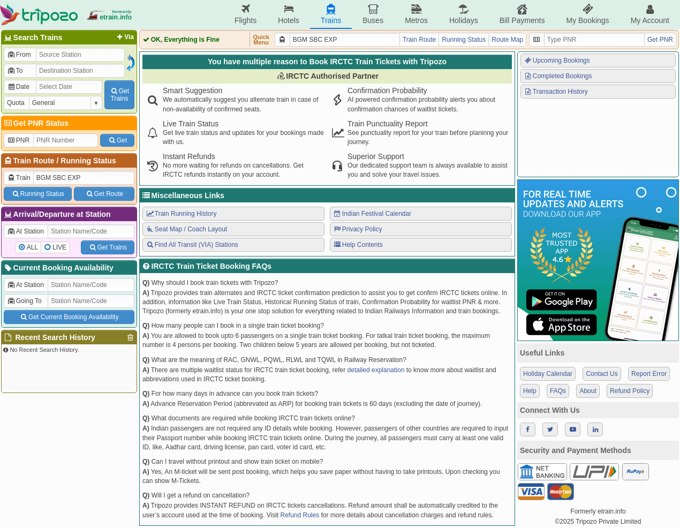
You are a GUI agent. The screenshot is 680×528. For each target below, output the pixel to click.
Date (18, 86)
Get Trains (107, 247)
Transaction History (556, 91)
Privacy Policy (357, 229)
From (19, 54)
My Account (650, 14)
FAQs (558, 391)
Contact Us (601, 374)
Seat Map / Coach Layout (186, 229)
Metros (416, 14)
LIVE (59, 247)
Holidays (463, 14)
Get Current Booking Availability (68, 317)
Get (117, 140)
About (587, 391)
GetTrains (119, 94)
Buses (372, 14)
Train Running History (181, 213)
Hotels (288, 14)
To (14, 70)
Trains (331, 14)
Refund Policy (629, 391)
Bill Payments (522, 14)
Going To (24, 301)
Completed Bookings (558, 76)
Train (19, 178)
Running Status (88, 160)
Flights (245, 14)
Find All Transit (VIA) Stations (192, 244)
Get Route (104, 194)
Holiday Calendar (547, 374)
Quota (16, 103)
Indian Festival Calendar (372, 213)
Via (124, 37)
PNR (18, 140)
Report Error (649, 374)
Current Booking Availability (58, 267)
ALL (32, 247)
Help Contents (358, 244)
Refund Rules (299, 515)
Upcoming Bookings (557, 60)
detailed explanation (376, 370)
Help (530, 391)
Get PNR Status (36, 123)
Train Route (34, 160)
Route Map (507, 39)
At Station (25, 231)
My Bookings (587, 14)
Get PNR (660, 39)
